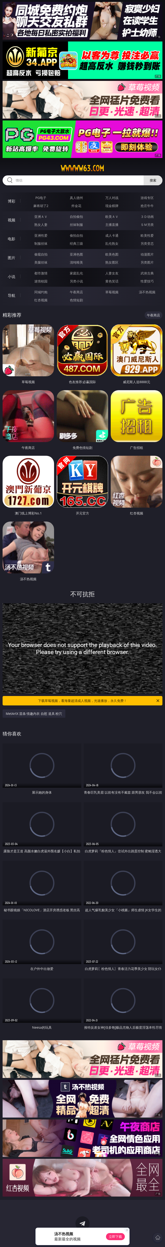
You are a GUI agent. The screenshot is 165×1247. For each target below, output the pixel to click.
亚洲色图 (76, 254)
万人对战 (111, 197)
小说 (11, 276)
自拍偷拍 (76, 216)
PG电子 (40, 197)
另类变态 (147, 243)
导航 (11, 295)
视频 (11, 220)
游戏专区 (147, 197)
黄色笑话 (111, 281)
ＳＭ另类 (147, 224)
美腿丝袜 (40, 262)
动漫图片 (147, 254)
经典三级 (76, 243)
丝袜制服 (76, 224)
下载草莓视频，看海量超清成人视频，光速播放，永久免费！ (99, 701)
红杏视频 (40, 300)
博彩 (11, 201)
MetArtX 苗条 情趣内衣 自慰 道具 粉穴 (34, 713)
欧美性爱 (147, 235)
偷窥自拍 (40, 254)
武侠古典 (147, 273)
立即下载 (115, 1236)
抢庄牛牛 (147, 205)
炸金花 (76, 205)
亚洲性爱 (40, 235)
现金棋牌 (111, 205)
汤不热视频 (147, 292)
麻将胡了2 (40, 205)
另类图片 (147, 262)
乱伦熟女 (111, 243)
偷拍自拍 (76, 235)
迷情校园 (40, 281)
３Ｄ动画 (147, 216)
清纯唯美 (76, 262)
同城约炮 (40, 292)
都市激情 (40, 273)
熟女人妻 (40, 224)
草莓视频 (111, 292)
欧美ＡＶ (111, 216)
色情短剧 (76, 300)
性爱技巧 (147, 281)
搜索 (153, 180)
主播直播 (111, 224)
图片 (11, 257)
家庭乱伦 (76, 273)
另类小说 (76, 281)
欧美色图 (111, 254)
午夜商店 (76, 292)
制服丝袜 (40, 243)
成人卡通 (111, 235)
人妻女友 (111, 273)
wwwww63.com (82, 168)
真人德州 (76, 197)
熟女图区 (111, 262)
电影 (11, 238)
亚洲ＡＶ (40, 216)
